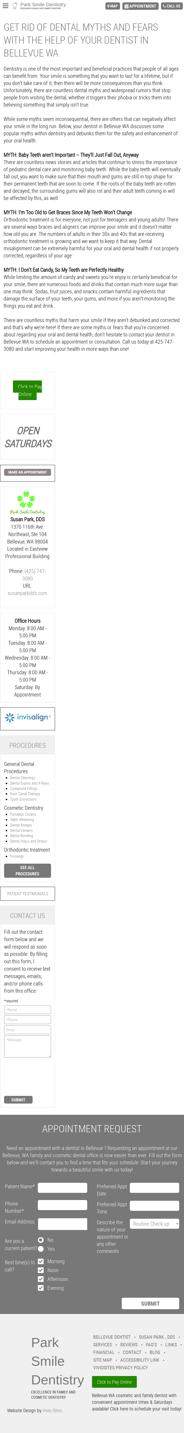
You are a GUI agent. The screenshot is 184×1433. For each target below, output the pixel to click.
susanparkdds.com (27, 592)
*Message (27, 1047)
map (114, 6)
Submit (18, 1100)
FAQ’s (151, 1344)
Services (102, 1344)
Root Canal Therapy (25, 793)
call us (173, 6)
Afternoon (57, 1278)
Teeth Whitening (22, 819)
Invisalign (17, 856)
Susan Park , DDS (157, 1337)
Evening (55, 1287)
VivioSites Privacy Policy (120, 1367)
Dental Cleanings (22, 777)
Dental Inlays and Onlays (28, 841)
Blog (155, 1352)
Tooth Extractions (23, 799)
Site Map (102, 1360)
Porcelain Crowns (23, 814)
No (50, 1239)
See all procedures (27, 870)
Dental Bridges (21, 825)
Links (171, 1344)
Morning (56, 1261)
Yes (51, 1248)
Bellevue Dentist (112, 1337)
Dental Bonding (21, 835)
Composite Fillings (23, 788)
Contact (132, 1352)
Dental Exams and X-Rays (29, 783)
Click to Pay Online (30, 390)
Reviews (129, 1344)
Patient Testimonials (27, 893)
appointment (142, 6)
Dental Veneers (21, 830)
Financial (104, 1352)
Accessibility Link (139, 1360)
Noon (53, 1270)
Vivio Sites (52, 1410)
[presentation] (23, 1076)
